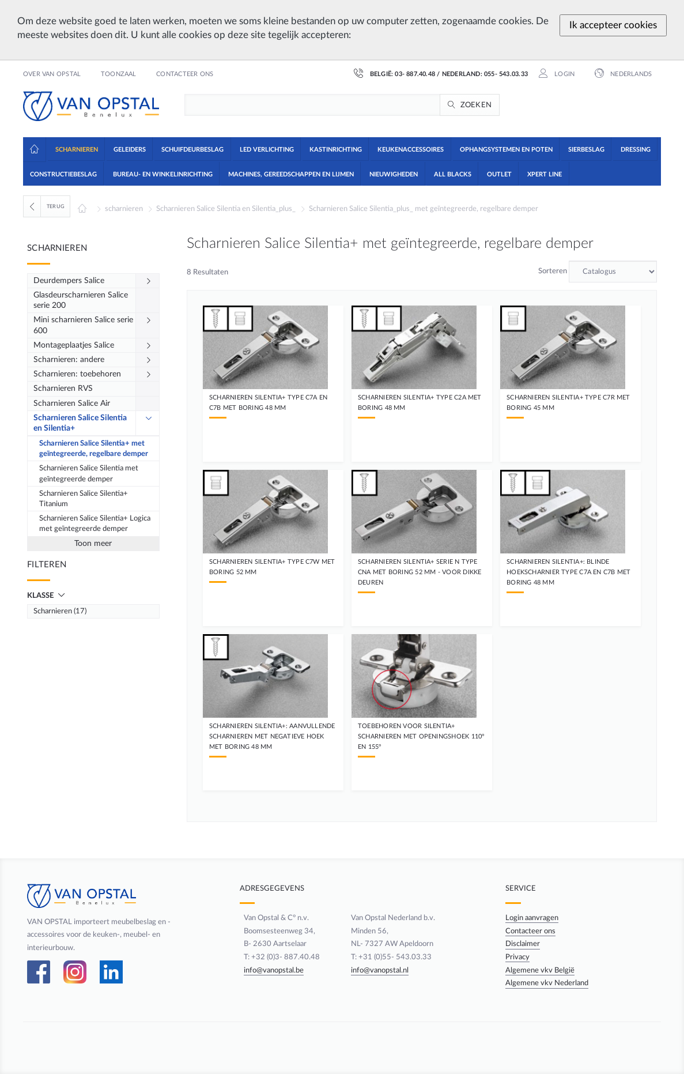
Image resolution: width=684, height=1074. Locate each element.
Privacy (520, 957)
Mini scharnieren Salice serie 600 (83, 325)
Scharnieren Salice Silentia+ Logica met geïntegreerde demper (94, 523)
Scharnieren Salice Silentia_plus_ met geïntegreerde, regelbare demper (423, 208)
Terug (56, 206)
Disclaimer (525, 943)
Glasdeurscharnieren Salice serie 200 (80, 300)
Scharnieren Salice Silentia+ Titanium (83, 498)
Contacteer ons (184, 74)
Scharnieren (57, 248)
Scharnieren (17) (59, 611)
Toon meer (93, 544)
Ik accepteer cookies (613, 25)
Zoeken (476, 104)
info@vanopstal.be (268, 970)
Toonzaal (119, 74)
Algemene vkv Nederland (549, 982)
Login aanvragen (534, 917)
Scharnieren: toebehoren (77, 374)
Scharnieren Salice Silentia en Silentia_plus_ (226, 208)
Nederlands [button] (630, 74)
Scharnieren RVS (63, 389)
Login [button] (564, 74)
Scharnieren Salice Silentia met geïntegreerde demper (88, 473)
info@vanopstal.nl (379, 970)
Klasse (41, 595)
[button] (76, 148)
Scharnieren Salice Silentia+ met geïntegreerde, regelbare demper (93, 448)
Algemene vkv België (542, 970)
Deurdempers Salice (68, 281)
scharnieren (124, 208)
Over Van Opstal (52, 74)
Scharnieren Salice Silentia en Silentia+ (80, 423)
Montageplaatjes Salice (73, 345)
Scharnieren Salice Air (71, 404)
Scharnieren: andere (68, 360)
